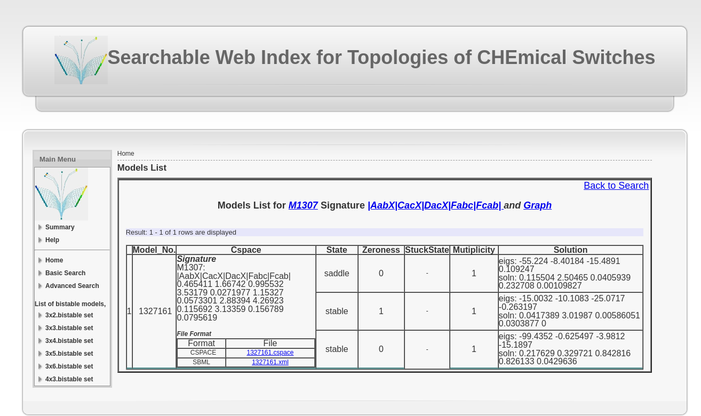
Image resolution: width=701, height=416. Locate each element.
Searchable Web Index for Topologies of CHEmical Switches (382, 57)
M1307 (303, 205)
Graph (537, 205)
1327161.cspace (269, 352)
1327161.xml (270, 362)
